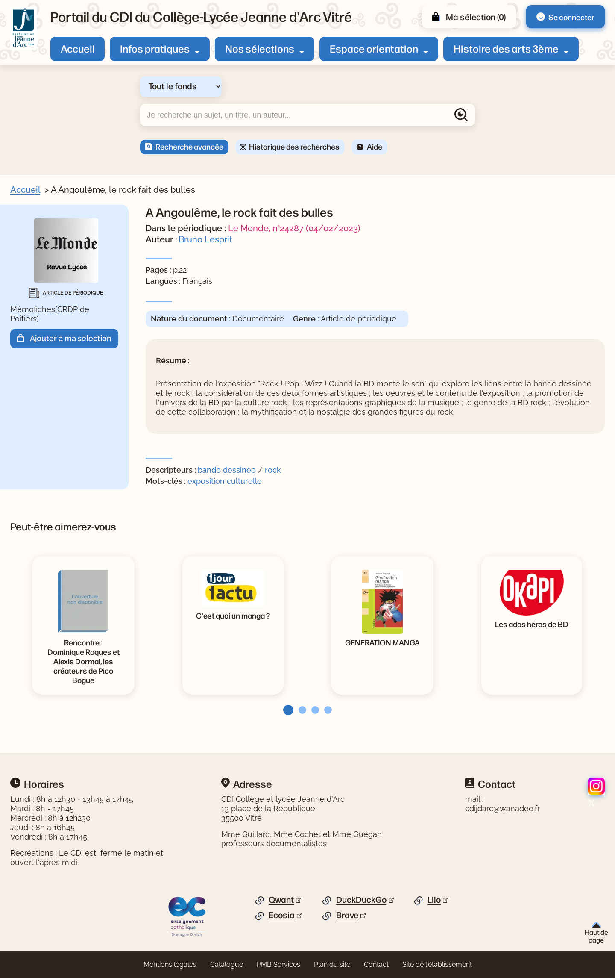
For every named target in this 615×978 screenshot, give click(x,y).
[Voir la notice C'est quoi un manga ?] (233, 615)
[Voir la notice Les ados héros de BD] (531, 623)
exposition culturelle (224, 481)
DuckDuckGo (361, 900)
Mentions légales (170, 964)
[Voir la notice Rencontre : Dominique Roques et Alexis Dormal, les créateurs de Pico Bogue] (83, 660)
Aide (374, 146)
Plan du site (332, 964)
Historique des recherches (294, 146)
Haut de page (596, 933)
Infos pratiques (155, 48)
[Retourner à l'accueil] (23, 28)
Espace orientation (374, 48)
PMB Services (278, 964)
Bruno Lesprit (205, 239)
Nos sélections (259, 48)
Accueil (77, 48)
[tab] (285, 710)
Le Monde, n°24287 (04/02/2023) (294, 228)
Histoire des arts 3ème (506, 48)
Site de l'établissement (437, 964)
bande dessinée (227, 469)
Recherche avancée (189, 146)
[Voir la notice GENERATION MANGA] (382, 642)
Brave (347, 915)
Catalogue (226, 964)
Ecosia (282, 915)
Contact (376, 964)
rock (273, 469)
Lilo (434, 900)
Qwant (281, 900)
